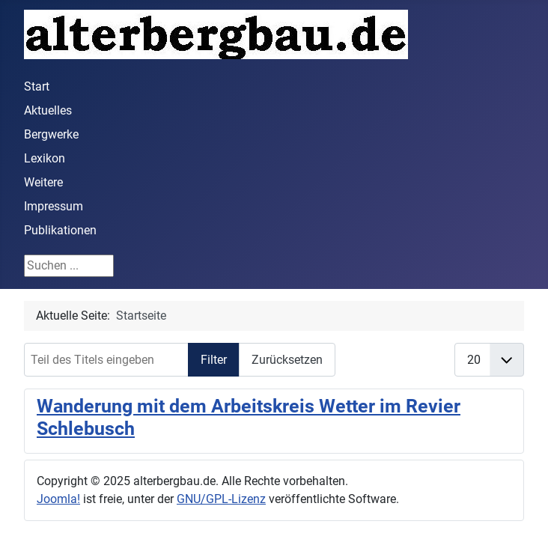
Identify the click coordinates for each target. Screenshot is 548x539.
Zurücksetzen (287, 360)
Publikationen (60, 230)
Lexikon (44, 158)
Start (36, 86)
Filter (214, 360)
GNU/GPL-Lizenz (221, 499)
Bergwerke (51, 134)
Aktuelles (48, 110)
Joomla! (58, 499)
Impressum (53, 206)
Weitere (43, 182)
